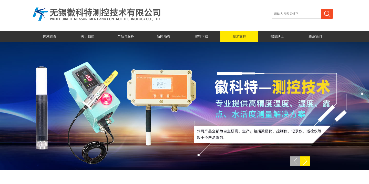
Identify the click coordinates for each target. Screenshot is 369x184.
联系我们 (315, 36)
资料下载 (201, 36)
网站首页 (49, 36)
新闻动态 (163, 36)
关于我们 (87, 36)
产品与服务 (125, 36)
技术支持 (239, 36)
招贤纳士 (277, 36)
